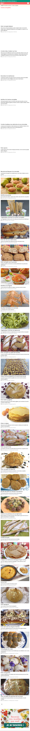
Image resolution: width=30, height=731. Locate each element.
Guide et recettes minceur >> (9, 1)
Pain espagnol (5, 604)
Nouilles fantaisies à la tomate (9, 308)
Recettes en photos (8, 5)
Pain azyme (4, 148)
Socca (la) (4, 582)
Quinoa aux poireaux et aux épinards (11, 514)
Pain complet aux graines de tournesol (12, 696)
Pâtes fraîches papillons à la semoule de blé (13, 376)
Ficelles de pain (5, 537)
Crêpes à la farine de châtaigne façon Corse (13, 560)
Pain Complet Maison (7, 26)
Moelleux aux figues (6, 285)
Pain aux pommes (6, 447)
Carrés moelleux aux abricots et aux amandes (14, 124)
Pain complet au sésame (8, 469)
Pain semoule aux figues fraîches (10, 627)
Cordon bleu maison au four (9, 51)
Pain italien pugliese (6, 400)
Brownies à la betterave (7, 76)
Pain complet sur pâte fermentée (10, 352)
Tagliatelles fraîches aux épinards (10, 330)
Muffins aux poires (6, 195)
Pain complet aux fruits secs (9, 262)
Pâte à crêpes (5, 423)
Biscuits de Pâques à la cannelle (10, 171)
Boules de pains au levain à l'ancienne (12, 491)
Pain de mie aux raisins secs (9, 240)
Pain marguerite (5, 672)
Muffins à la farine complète (9, 99)
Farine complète (15, 5)
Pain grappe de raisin (7, 649)
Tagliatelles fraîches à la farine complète (12, 217)
